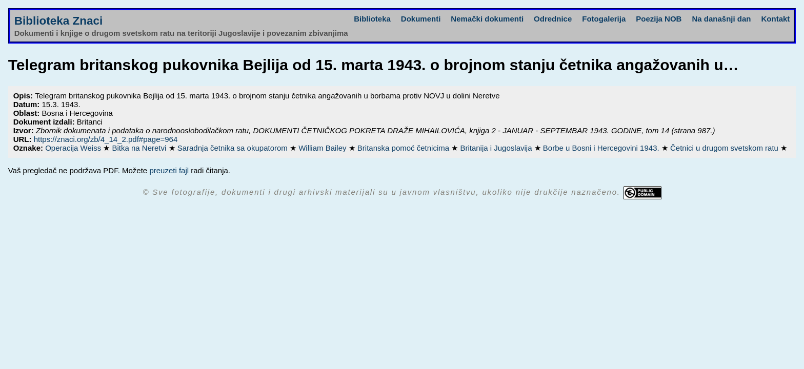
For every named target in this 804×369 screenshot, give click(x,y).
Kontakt (775, 18)
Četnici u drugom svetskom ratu (725, 148)
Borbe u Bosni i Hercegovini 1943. (602, 148)
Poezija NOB (658, 18)
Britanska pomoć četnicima (404, 148)
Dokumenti (421, 18)
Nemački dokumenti (487, 18)
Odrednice (553, 18)
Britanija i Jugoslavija (497, 148)
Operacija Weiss (74, 148)
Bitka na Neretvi (140, 148)
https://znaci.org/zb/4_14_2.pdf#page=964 (106, 139)
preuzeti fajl (169, 170)
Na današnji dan (721, 18)
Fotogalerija (604, 18)
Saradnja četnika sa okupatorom (233, 148)
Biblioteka (372, 18)
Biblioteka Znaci (58, 20)
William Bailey (323, 148)
